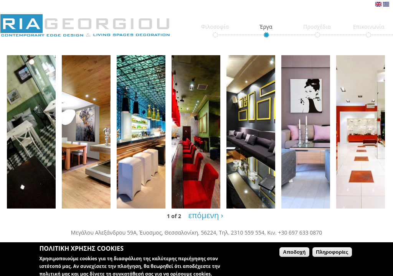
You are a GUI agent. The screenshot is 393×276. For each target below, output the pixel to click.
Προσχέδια (317, 26)
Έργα (265, 26)
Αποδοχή (294, 255)
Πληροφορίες (332, 255)
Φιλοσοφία (215, 26)
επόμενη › (205, 215)
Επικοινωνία (368, 26)
